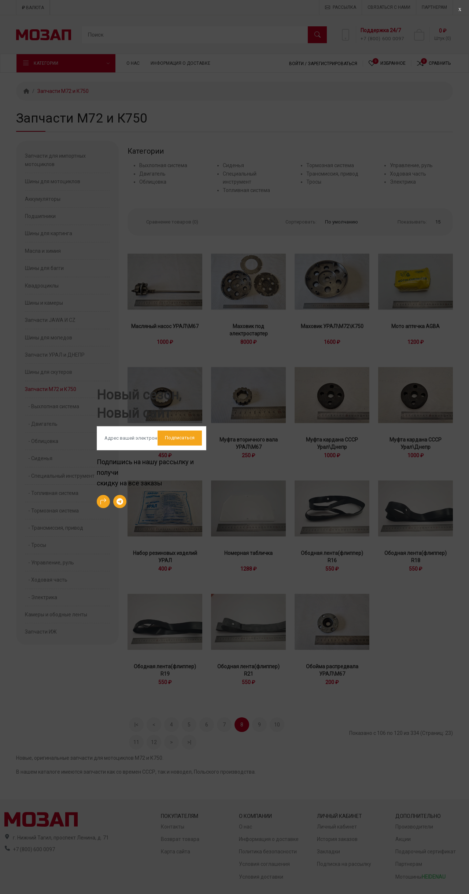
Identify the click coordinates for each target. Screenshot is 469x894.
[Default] (151, 438)
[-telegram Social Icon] (119, 501)
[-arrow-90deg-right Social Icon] (103, 501)
